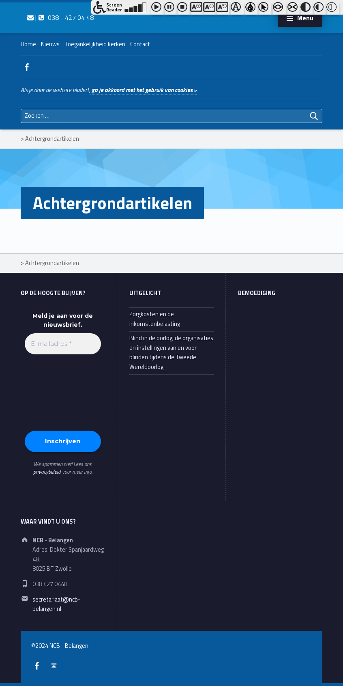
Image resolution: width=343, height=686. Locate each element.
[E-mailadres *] (63, 344)
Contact (140, 44)
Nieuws (50, 44)
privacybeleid (47, 472)
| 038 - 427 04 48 (60, 17)
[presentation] (58, 391)
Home (28, 44)
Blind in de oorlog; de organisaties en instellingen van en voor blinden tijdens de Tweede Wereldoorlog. (171, 352)
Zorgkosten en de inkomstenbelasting (154, 319)
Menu (305, 18)
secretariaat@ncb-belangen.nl (56, 604)
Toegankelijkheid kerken (94, 44)
